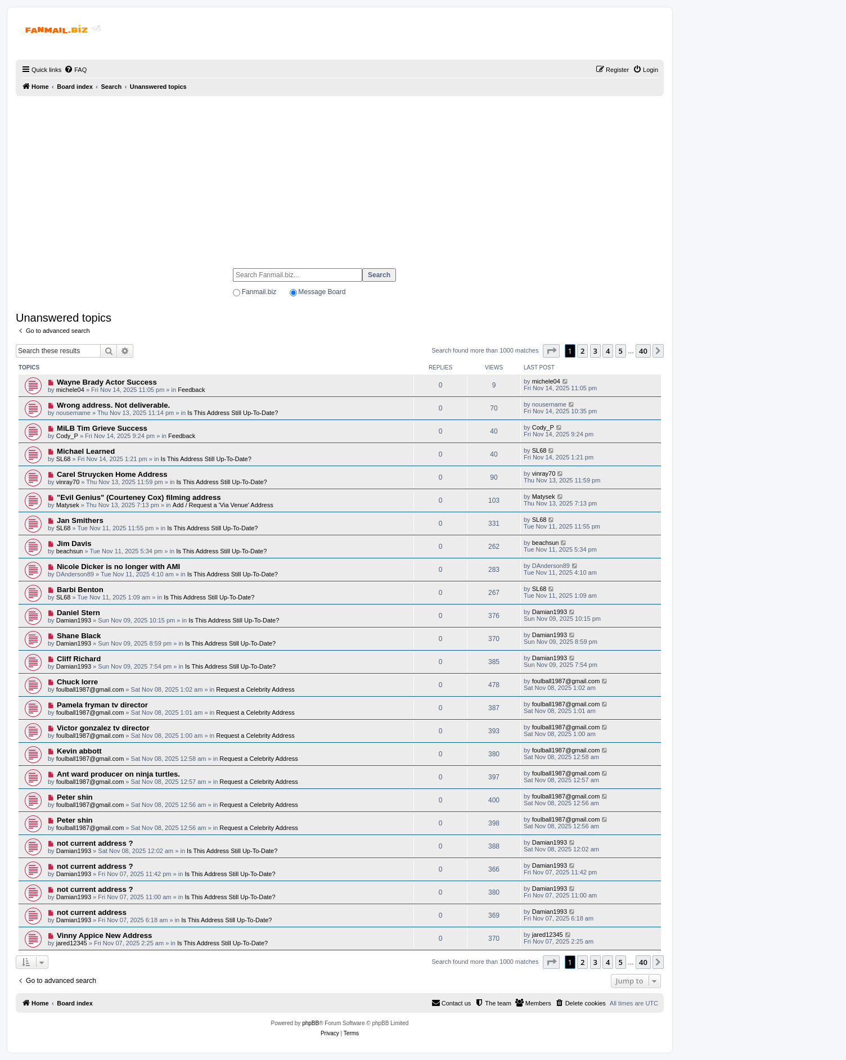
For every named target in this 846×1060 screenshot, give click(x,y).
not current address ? (95, 843)
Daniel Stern (78, 612)
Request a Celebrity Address (255, 689)
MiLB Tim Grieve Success (102, 428)
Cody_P (67, 435)
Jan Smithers (80, 520)
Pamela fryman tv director (102, 705)
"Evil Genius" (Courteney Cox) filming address (139, 497)
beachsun (69, 551)
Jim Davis (74, 543)
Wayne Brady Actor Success (107, 382)
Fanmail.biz (259, 292)
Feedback (191, 389)
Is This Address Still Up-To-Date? (232, 412)
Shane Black (79, 636)
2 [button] (582, 351)
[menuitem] (75, 69)
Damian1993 (73, 620)
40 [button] (643, 351)
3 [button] (595, 351)
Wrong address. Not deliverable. (113, 405)
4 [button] (608, 351)
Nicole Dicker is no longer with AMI (118, 566)
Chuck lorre (77, 682)
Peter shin (75, 797)
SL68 (63, 458)
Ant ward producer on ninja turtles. (118, 774)
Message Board (321, 292)
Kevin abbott (79, 751)
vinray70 (68, 482)
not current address (92, 912)
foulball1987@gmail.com (90, 689)
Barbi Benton (80, 589)
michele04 (70, 389)
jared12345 (71, 943)
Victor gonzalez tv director (103, 728)
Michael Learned (86, 451)
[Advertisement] (340, 177)
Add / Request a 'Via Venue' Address (223, 505)
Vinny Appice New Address (104, 935)
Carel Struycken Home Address (112, 474)
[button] (551, 351)
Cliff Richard (79, 659)
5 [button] (621, 351)
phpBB (310, 1023)
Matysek (67, 505)
